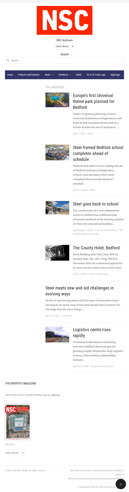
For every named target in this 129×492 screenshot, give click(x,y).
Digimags (115, 74)
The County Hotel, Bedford (96, 247)
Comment (66, 315)
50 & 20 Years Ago (96, 74)
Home (10, 74)
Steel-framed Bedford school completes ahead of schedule (98, 153)
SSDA (78, 74)
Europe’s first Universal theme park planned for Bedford (93, 101)
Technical (63, 74)
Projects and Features (29, 74)
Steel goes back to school (96, 204)
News (47, 74)
